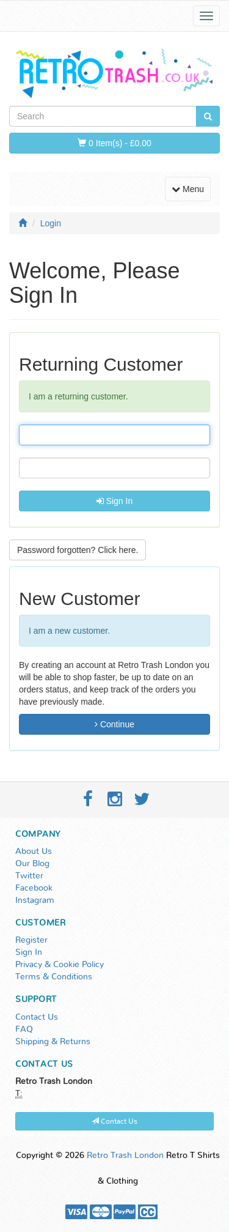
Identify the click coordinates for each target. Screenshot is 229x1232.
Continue (114, 724)
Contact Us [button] (114, 1121)
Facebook (34, 888)
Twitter (29, 876)
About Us (33, 851)
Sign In (114, 501)
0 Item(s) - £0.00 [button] (114, 143)
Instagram (34, 900)
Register (31, 940)
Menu (191, 188)
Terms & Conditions (53, 977)
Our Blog (32, 863)
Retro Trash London (125, 1155)
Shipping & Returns (52, 1041)
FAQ (24, 1029)
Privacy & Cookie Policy (59, 964)
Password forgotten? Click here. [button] (77, 550)
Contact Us (36, 1017)
